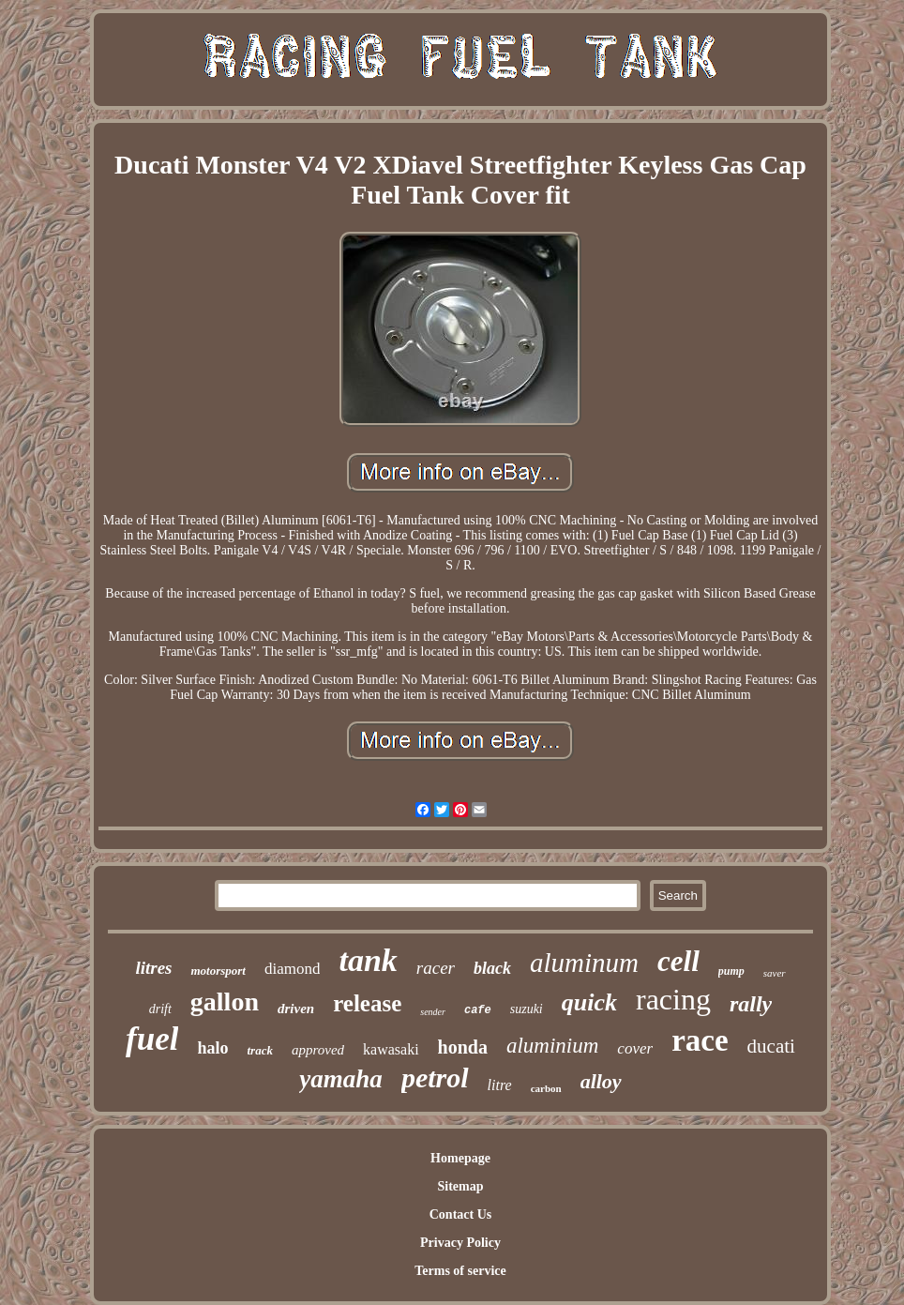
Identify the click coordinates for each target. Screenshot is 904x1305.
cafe (477, 1010)
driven (296, 1008)
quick (589, 1002)
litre (500, 1085)
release (367, 1003)
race (699, 1040)
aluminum (584, 963)
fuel (152, 1039)
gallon (224, 1001)
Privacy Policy (460, 1243)
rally (751, 1004)
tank (368, 960)
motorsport (218, 971)
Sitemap (460, 1186)
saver (774, 973)
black (492, 968)
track (260, 1050)
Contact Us (460, 1214)
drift (160, 1009)
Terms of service (459, 1271)
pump (731, 971)
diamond (292, 969)
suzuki (526, 1009)
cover (635, 1048)
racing (673, 999)
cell (678, 961)
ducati (771, 1046)
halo (212, 1048)
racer (435, 968)
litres (153, 968)
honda (463, 1047)
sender (432, 1012)
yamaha (341, 1079)
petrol (435, 1077)
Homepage (460, 1158)
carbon (546, 1088)
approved (318, 1049)
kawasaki (391, 1049)
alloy (601, 1081)
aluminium (552, 1045)
